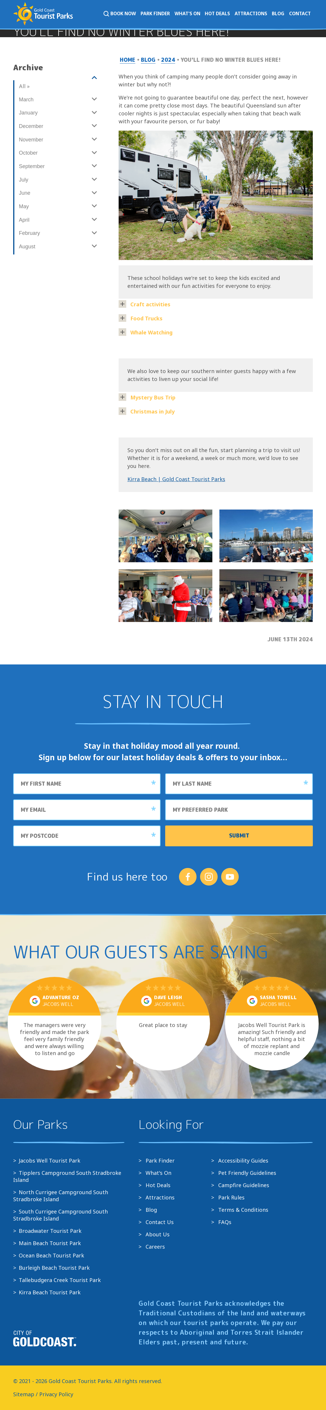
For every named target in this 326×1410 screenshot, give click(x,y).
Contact (300, 13)
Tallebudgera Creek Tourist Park (60, 1279)
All (24, 86)
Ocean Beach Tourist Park (51, 1255)
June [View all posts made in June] (24, 193)
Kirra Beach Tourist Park (50, 1292)
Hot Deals (217, 13)
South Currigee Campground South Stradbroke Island (60, 1215)
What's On (187, 13)
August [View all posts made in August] (27, 246)
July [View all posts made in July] (23, 180)
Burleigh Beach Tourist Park (54, 1267)
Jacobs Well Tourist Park (49, 1160)
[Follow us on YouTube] (230, 877)
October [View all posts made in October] (28, 153)
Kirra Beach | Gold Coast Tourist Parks (176, 479)
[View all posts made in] (57, 78)
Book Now (119, 13)
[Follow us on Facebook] (188, 877)
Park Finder (155, 13)
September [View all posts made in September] (32, 166)
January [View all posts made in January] (28, 113)
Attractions (251, 13)
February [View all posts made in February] (29, 233)
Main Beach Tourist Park (50, 1243)
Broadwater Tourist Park (50, 1230)
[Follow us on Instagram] (209, 877)
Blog (278, 13)
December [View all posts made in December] (31, 126)
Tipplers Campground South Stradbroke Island (67, 1176)
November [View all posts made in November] (31, 140)
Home (127, 60)
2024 (168, 60)
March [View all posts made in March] (26, 99)
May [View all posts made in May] (24, 206)
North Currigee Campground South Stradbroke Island (60, 1196)
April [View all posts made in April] (24, 220)
